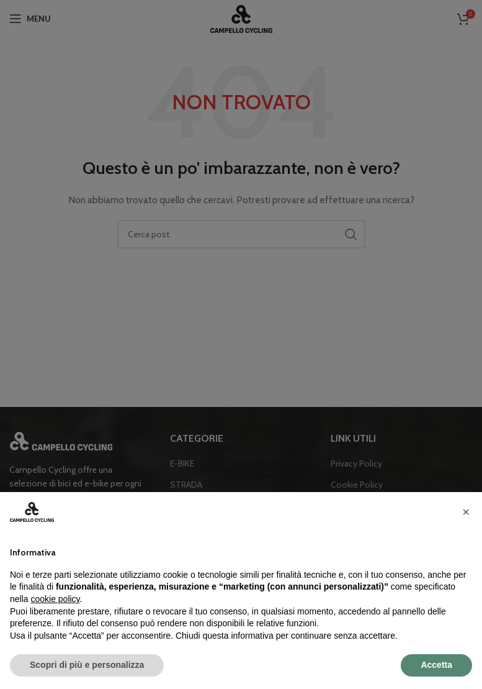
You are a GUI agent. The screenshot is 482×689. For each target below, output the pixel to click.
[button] (466, 512)
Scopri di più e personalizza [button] (87, 665)
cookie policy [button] (54, 599)
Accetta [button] (436, 665)
